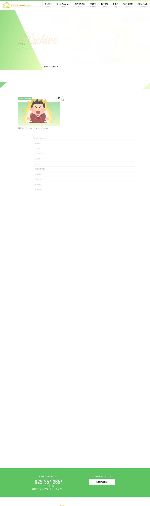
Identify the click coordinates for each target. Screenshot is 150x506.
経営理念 (123, 154)
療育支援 (93, 5)
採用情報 (104, 5)
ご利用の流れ (80, 5)
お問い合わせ (143, 5)
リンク (122, 134)
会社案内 (48, 5)
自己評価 (123, 159)
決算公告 (123, 149)
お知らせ (123, 113)
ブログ (115, 5)
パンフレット (125, 123)
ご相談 (122, 118)
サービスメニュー (63, 5)
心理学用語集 (128, 5)
